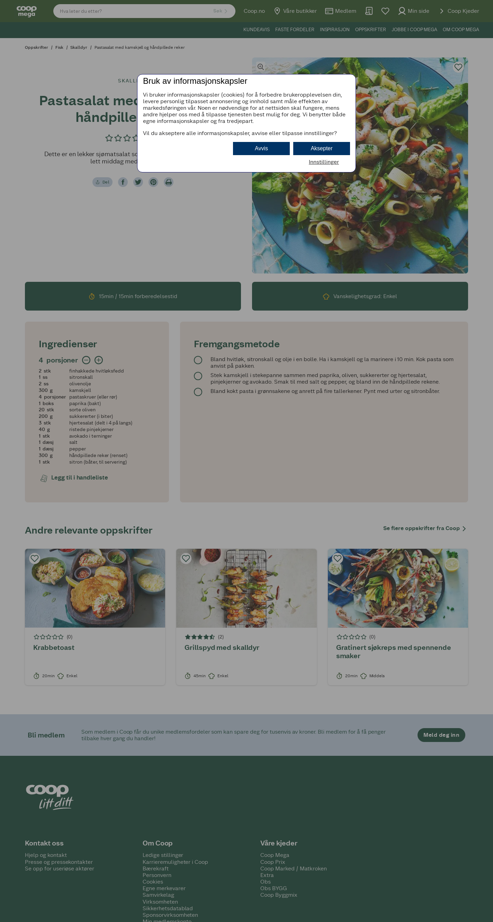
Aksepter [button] (321, 148)
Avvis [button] (261, 148)
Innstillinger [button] (324, 162)
